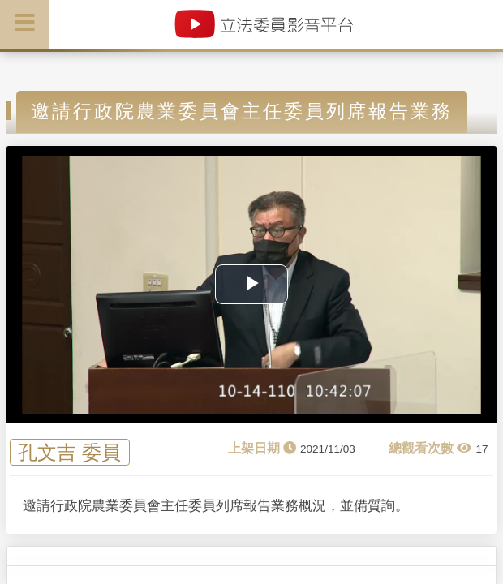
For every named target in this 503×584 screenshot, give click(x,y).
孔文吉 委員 (69, 452)
